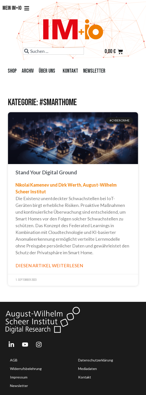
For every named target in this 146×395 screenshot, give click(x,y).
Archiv (28, 71)
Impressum (18, 377)
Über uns (48, 71)
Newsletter (94, 71)
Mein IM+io (15, 8)
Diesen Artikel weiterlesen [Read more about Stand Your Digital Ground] (49, 265)
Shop (12, 71)
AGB (13, 360)
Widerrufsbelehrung (26, 368)
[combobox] (53, 51)
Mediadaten (87, 368)
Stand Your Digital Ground (46, 172)
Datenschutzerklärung (95, 360)
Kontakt (70, 71)
